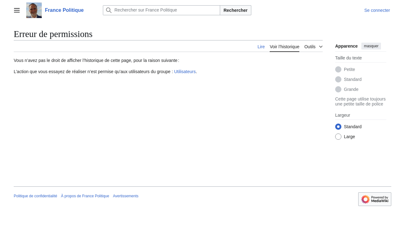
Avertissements (125, 196)
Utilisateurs (184, 71)
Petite (349, 69)
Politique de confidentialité (35, 196)
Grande (351, 89)
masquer (371, 46)
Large (349, 136)
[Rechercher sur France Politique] (161, 10)
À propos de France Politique (85, 196)
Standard (353, 79)
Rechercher (236, 10)
